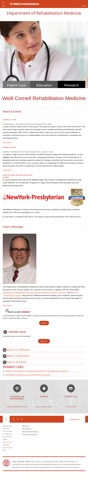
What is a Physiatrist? (16, 346)
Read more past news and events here (17, 165)
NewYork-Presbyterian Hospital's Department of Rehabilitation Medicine (37, 361)
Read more (7, 296)
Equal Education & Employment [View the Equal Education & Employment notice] (27, 477)
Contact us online (70, 397)
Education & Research (30, 422)
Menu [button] (4, 6)
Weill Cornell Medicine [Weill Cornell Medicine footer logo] (44, 466)
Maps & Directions (15, 353)
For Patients (26, 419)
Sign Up (43, 331)
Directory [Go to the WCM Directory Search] (58, 477)
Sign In (44, 313)
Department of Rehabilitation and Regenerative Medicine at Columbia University (34, 283)
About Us (25, 416)
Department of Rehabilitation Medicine (44, 13)
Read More (7, 133)
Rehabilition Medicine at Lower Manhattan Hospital (28, 365)
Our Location (6, 409)
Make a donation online (44, 397)
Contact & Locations (29, 425)
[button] (84, 4)
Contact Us (75, 410)
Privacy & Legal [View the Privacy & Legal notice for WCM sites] (9, 477)
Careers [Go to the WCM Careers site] (42, 477)
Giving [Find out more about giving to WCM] (50, 477)
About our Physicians (16, 340)
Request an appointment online (17, 397)
